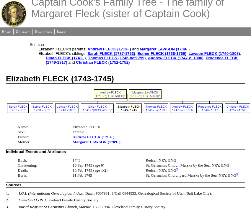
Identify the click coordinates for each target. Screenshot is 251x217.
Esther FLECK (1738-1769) (161, 53)
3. (7, 207)
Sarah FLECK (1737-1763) (111, 53)
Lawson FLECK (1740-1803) (214, 53)
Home (6, 32)
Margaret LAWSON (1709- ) (165, 49)
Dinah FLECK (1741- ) (66, 58)
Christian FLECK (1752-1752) (103, 62)
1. (7, 193)
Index (61, 32)
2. (7, 200)
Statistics (43, 32)
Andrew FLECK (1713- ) (109, 49)
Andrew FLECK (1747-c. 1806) (175, 58)
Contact (23, 32)
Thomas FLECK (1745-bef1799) (117, 58)
